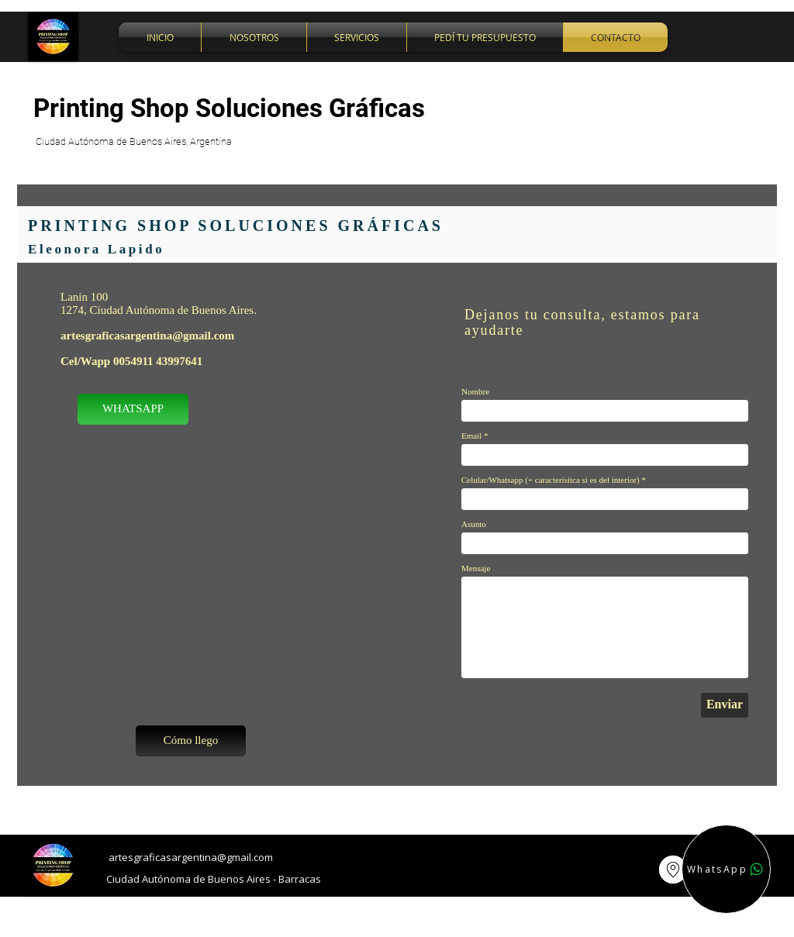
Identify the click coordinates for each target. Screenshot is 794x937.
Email (471, 436)
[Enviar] (724, 705)
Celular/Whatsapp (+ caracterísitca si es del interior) (550, 480)
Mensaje (475, 568)
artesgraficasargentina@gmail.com (147, 335)
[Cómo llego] (191, 740)
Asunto (473, 524)
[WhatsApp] (726, 869)
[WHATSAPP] (133, 409)
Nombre (475, 392)
